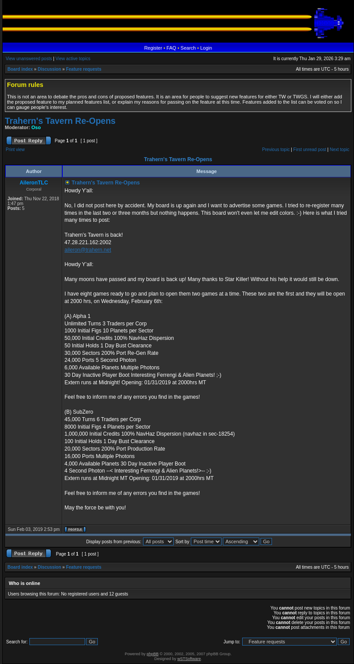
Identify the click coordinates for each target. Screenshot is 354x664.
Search (188, 48)
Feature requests (83, 69)
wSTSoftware (189, 659)
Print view (15, 149)
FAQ (171, 48)
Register (153, 48)
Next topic (339, 149)
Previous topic (276, 149)
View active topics (73, 58)
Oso (36, 127)
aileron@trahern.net (87, 250)
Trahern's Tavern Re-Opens (60, 121)
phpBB (152, 654)
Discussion (49, 69)
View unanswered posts (29, 58)
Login (206, 48)
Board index (20, 69)
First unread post (309, 149)
